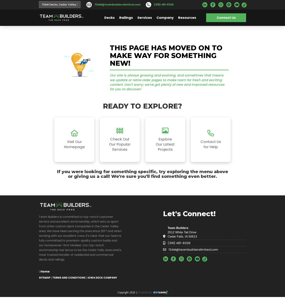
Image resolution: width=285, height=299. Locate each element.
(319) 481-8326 (164, 4)
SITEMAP (44, 277)
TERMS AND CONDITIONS (68, 277)
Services (144, 17)
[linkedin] (206, 5)
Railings (126, 17)
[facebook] (214, 5)
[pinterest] (230, 5)
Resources (187, 17)
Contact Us (226, 17)
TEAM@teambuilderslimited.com (118, 4)
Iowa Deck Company (102, 277)
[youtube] (238, 5)
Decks (109, 17)
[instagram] (222, 5)
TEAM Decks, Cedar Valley (60, 4)
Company (165, 17)
